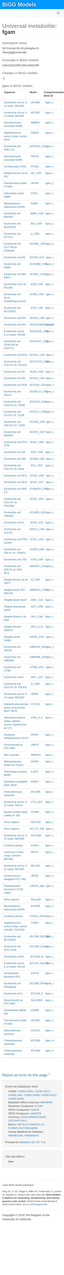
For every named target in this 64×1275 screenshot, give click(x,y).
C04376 (34, 1109)
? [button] (49, 1074)
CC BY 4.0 (38, 1142)
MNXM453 (46, 1102)
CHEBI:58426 (16, 1098)
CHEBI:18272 (42, 1091)
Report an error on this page (25, 1075)
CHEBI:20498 (32, 1095)
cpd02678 (35, 1113)
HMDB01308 (15, 1135)
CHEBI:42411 (48, 1095)
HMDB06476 (31, 1135)
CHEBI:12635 (25, 1091)
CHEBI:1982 (15, 1095)
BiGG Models (19, 4)
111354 (39, 1106)
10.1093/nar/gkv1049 (36, 1204)
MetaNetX (25, 1142)
